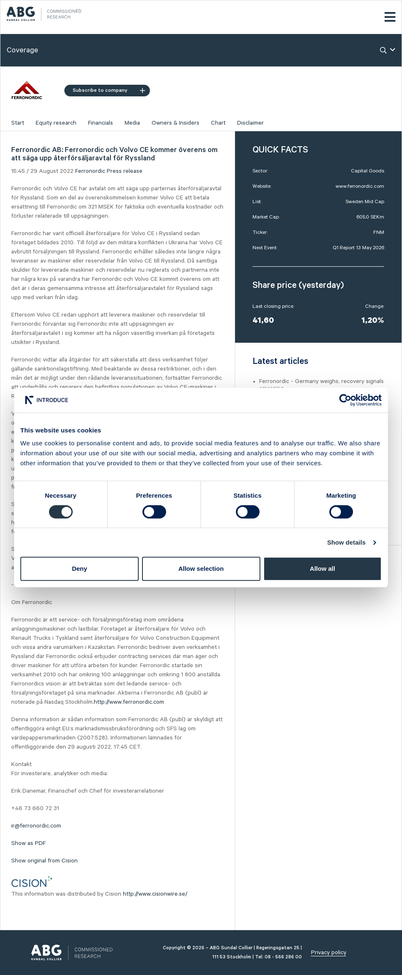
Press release (124, 171)
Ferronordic (90, 171)
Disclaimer (250, 123)
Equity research (56, 123)
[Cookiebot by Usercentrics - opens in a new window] (345, 400)
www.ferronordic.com (360, 186)
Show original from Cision (44, 860)
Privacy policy (328, 952)
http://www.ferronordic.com (129, 702)
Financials (100, 123)
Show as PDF (28, 843)
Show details (346, 542)
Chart (218, 123)
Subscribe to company (109, 90)
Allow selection (200, 568)
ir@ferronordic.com (36, 826)
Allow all (322, 568)
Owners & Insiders (175, 123)
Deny (79, 568)
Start (17, 123)
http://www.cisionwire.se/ (155, 894)
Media (132, 123)
